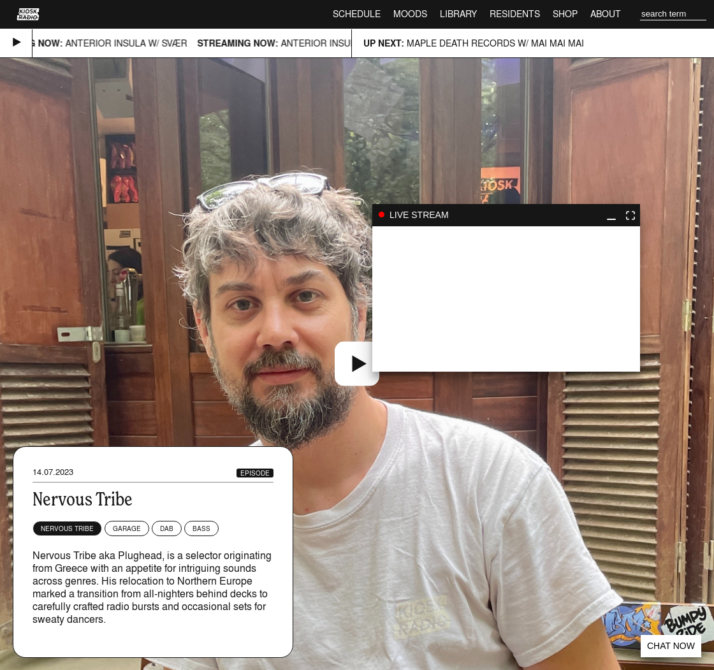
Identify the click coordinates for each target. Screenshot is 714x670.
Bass (201, 528)
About (605, 14)
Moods (410, 14)
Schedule (357, 14)
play (506, 299)
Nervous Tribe (67, 528)
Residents (515, 14)
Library (458, 14)
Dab (166, 528)
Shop (565, 14)
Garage (127, 528)
